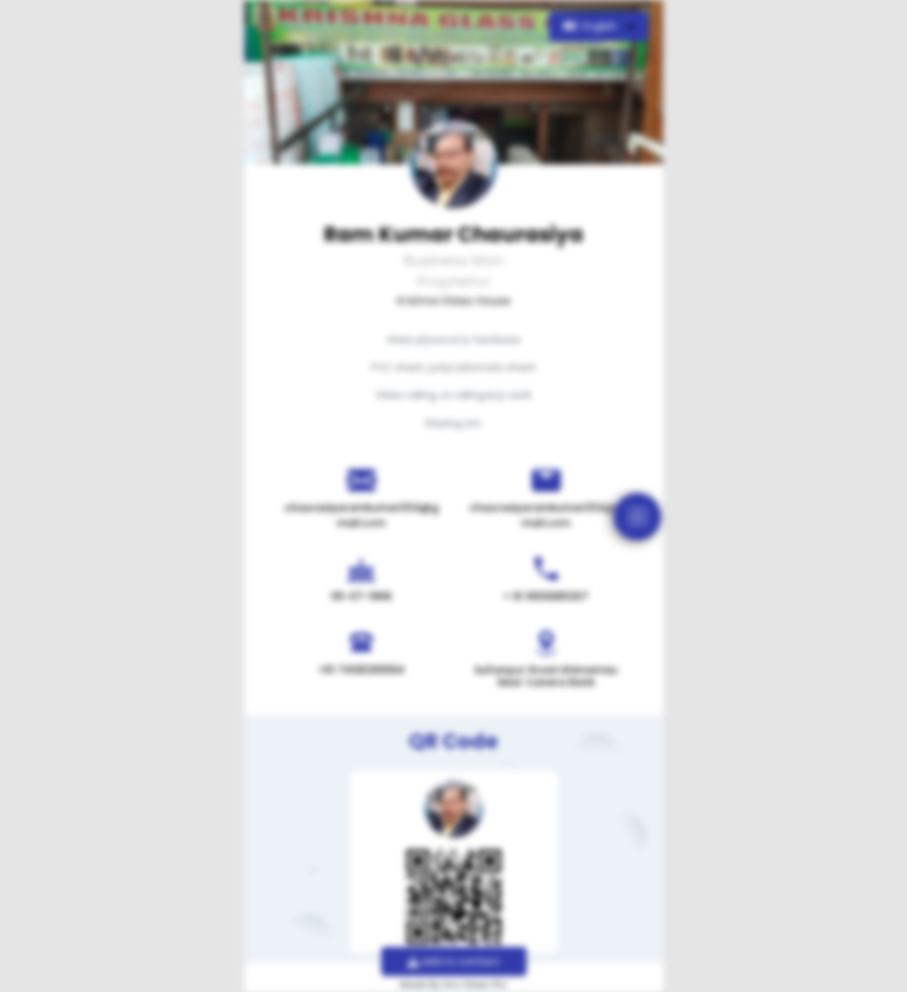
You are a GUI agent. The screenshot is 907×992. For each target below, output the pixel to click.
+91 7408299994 (361, 670)
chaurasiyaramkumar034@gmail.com (361, 515)
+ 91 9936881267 (545, 596)
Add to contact (453, 961)
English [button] (592, 26)
